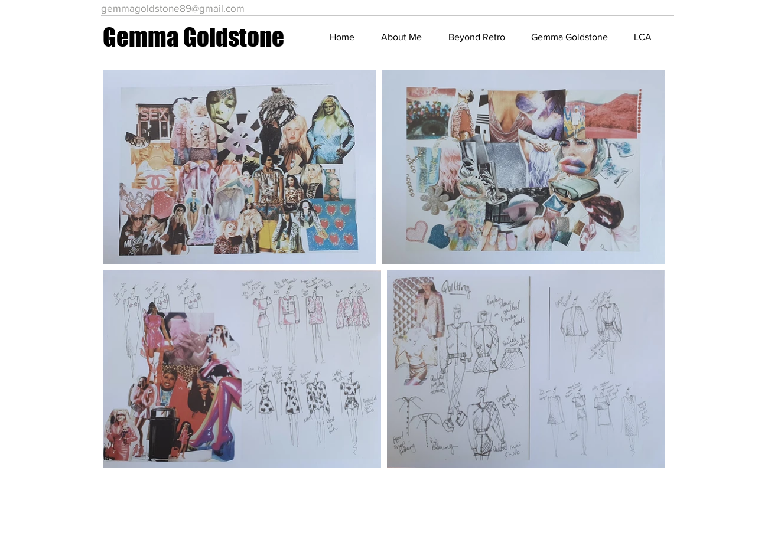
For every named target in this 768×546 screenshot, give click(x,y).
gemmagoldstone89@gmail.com (173, 8)
